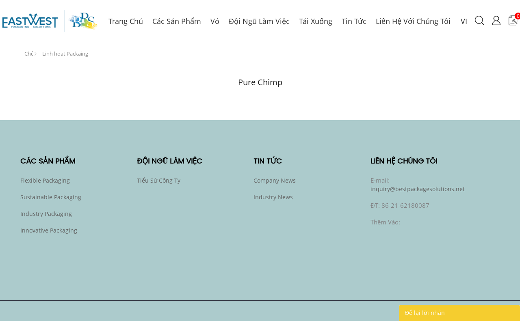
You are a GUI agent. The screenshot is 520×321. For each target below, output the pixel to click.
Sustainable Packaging (50, 197)
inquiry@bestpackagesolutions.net (417, 189)
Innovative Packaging (48, 230)
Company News (275, 180)
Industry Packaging (46, 214)
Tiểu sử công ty (158, 180)
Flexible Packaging (45, 180)
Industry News (273, 197)
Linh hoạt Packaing (65, 53)
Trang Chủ (28, 52)
